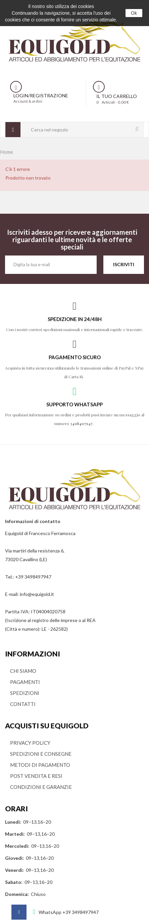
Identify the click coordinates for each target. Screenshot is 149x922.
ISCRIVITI (123, 264)
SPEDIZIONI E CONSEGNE (40, 754)
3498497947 (81, 423)
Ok (134, 13)
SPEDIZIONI (24, 693)
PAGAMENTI (25, 682)
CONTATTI (23, 704)
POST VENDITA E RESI (36, 776)
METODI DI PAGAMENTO (40, 765)
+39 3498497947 (33, 577)
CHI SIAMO (23, 671)
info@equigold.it (37, 594)
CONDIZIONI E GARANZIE (41, 787)
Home (6, 152)
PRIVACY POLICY (30, 743)
